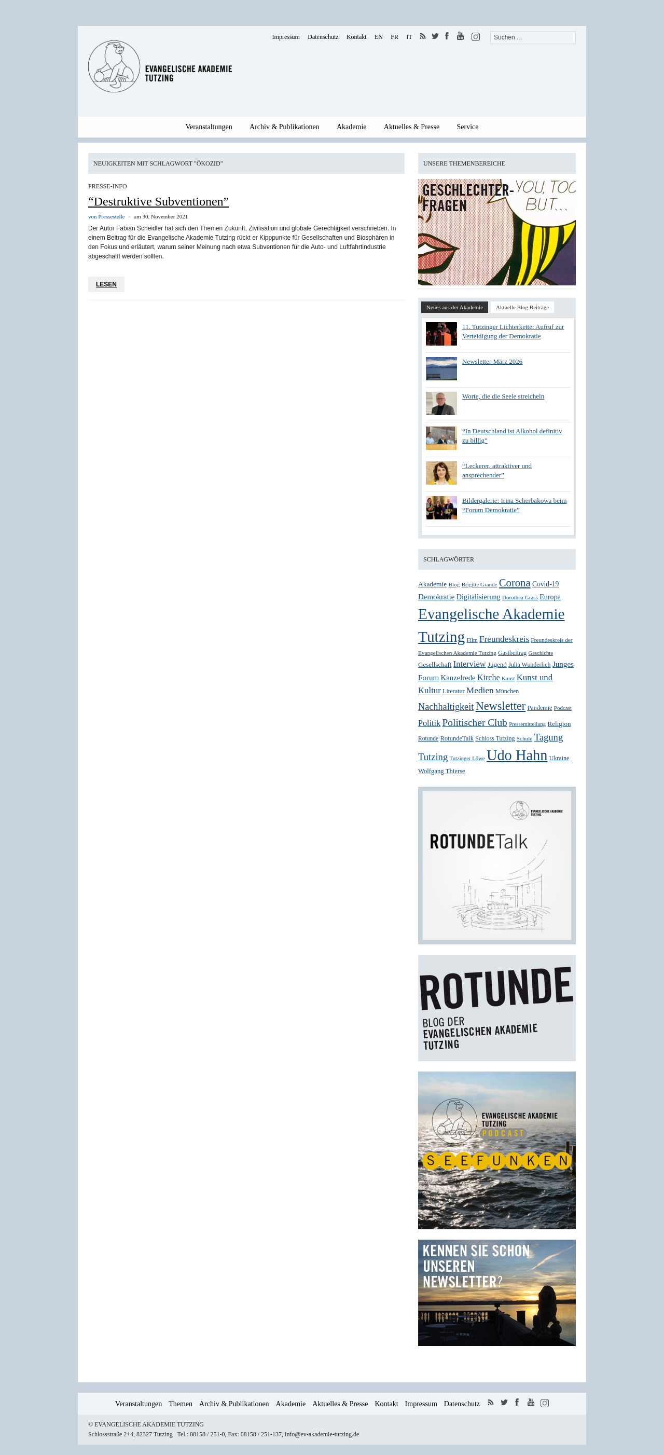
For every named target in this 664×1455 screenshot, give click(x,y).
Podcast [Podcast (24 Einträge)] (563, 708)
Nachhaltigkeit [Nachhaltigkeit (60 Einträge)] (446, 707)
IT (409, 36)
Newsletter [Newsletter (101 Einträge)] (501, 705)
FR (394, 36)
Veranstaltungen (209, 127)
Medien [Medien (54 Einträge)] (480, 690)
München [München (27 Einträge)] (507, 691)
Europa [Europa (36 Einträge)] (550, 597)
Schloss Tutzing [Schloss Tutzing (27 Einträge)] (495, 738)
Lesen (106, 284)
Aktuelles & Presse (411, 127)
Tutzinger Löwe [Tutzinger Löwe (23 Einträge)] (467, 758)
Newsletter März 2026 (492, 361)
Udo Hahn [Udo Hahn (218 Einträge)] (517, 755)
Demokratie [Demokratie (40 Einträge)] (436, 597)
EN (379, 36)
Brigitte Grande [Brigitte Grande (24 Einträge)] (479, 584)
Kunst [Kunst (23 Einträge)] (508, 678)
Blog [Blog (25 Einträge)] (454, 584)
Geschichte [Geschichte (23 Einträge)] (541, 653)
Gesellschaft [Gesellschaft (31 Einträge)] (434, 664)
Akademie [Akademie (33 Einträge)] (432, 584)
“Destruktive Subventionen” (158, 201)
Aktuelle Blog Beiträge (522, 307)
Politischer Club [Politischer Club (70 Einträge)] (474, 722)
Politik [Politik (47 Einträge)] (429, 723)
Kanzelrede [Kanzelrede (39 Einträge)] (458, 678)
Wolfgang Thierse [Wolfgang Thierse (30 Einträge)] (441, 771)
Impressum (286, 36)
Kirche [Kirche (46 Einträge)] (488, 677)
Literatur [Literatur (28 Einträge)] (453, 691)
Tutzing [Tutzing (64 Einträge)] (433, 756)
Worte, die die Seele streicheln (503, 396)
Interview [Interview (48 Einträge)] (469, 664)
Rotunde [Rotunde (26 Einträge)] (428, 738)
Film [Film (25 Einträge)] (472, 640)
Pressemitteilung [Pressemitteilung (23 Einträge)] (527, 724)
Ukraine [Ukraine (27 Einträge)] (559, 758)
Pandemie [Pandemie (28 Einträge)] (540, 707)
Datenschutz (323, 36)
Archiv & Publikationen (285, 127)
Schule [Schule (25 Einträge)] (525, 738)
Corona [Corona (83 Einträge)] (515, 582)
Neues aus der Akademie (454, 307)
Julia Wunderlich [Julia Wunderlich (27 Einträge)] (529, 664)
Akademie (352, 127)
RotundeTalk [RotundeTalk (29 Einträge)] (457, 738)
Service (468, 127)
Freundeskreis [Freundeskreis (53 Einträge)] (504, 639)
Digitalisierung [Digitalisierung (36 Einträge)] (479, 597)
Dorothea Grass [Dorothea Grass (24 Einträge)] (520, 597)
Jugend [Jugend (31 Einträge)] (497, 664)
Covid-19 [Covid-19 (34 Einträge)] (545, 584)
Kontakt (357, 36)
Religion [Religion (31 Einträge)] (559, 724)
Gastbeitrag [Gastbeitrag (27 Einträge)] (512, 652)
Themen (180, 1404)
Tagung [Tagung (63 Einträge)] (548, 737)
